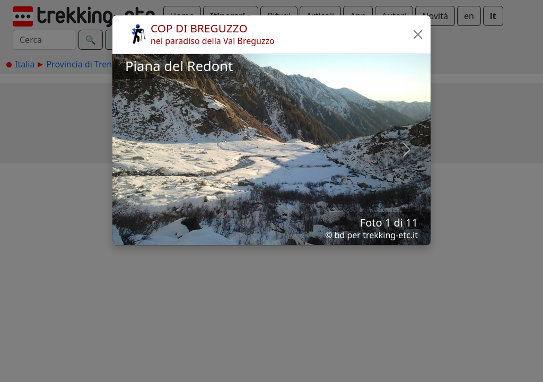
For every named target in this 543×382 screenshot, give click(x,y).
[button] (417, 34)
